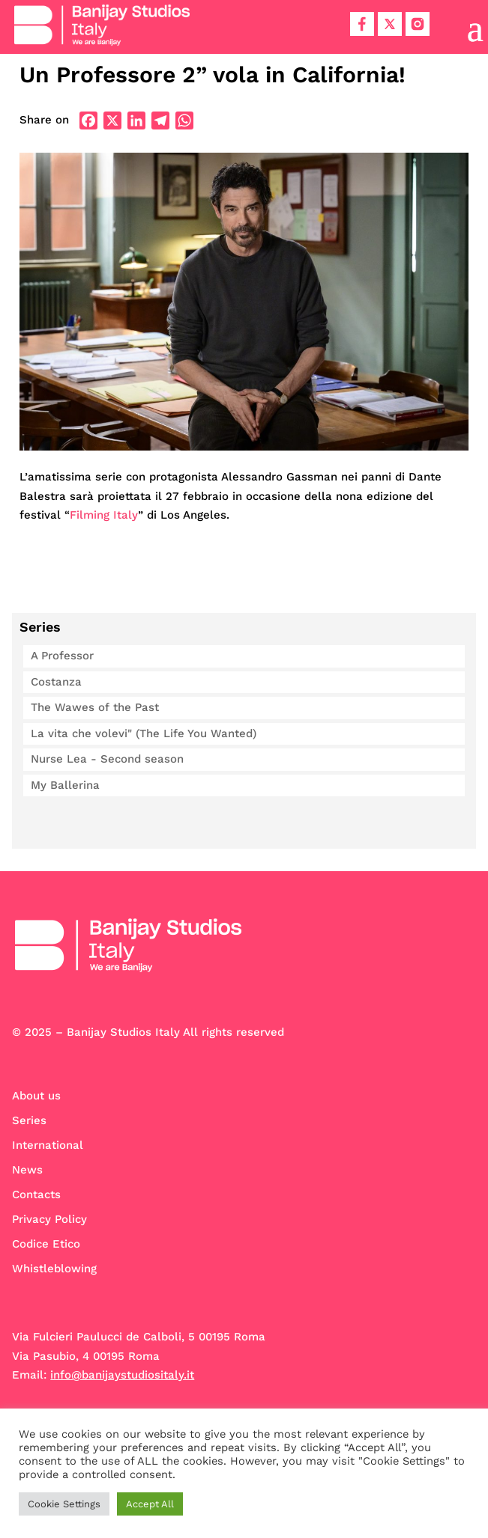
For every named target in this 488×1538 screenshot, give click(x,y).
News (27, 1170)
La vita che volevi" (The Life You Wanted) (143, 733)
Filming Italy (104, 515)
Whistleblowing (54, 1268)
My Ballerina (65, 785)
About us (36, 1095)
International (47, 1145)
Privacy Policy (49, 1219)
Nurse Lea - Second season (107, 759)
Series (29, 1120)
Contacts (36, 1194)
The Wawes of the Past (95, 707)
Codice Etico (46, 1244)
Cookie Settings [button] (64, 1504)
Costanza (56, 682)
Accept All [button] (150, 1504)
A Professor (62, 655)
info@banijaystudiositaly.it (122, 1375)
